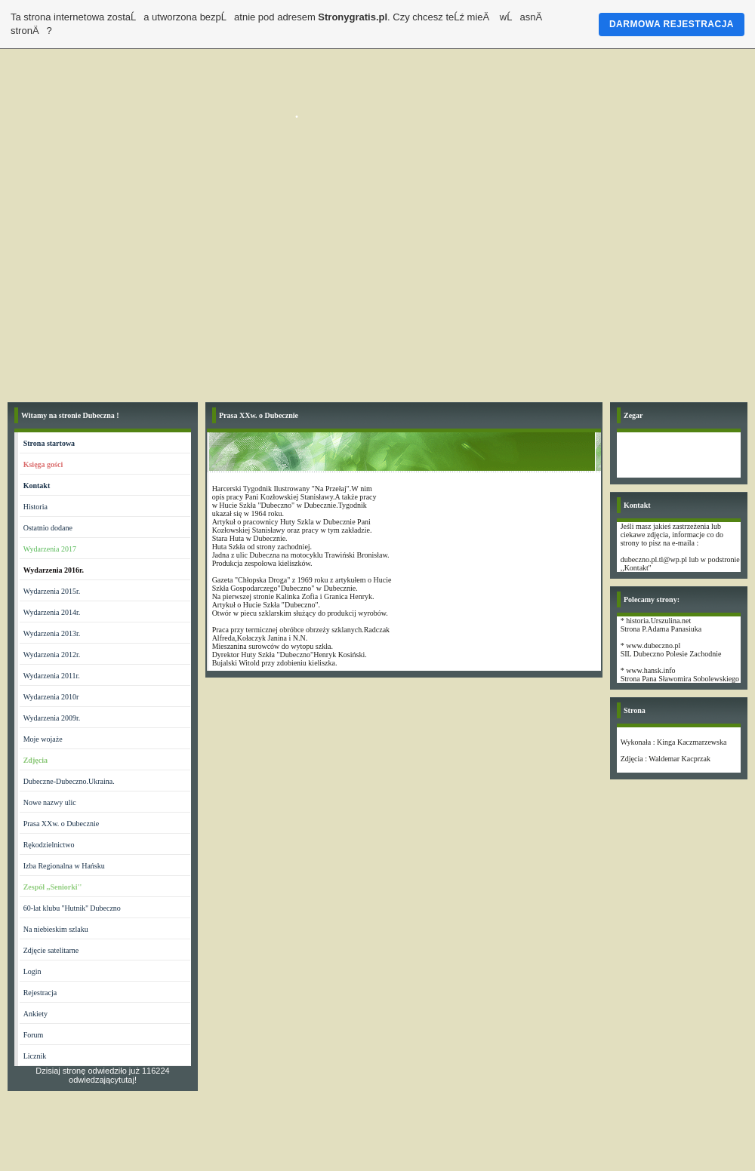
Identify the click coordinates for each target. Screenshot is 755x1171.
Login (32, 971)
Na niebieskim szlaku (55, 929)
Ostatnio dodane (47, 528)
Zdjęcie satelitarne (51, 950)
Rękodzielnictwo (49, 845)
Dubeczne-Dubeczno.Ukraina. (69, 781)
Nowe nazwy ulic (49, 802)
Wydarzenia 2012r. (51, 654)
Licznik (35, 1056)
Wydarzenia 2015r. (51, 591)
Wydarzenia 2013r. (51, 633)
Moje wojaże (43, 739)
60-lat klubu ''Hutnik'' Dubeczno (72, 908)
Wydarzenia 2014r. (51, 612)
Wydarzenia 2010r (51, 697)
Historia (35, 507)
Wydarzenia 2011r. (51, 676)
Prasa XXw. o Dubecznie (61, 823)
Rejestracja (40, 992)
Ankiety (35, 1014)
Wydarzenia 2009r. (51, 718)
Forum (33, 1035)
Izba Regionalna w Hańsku (64, 866)
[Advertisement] (377, 281)
